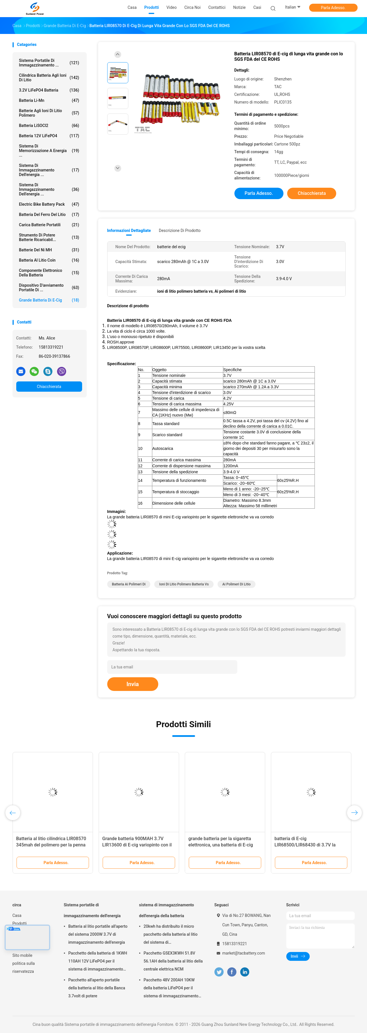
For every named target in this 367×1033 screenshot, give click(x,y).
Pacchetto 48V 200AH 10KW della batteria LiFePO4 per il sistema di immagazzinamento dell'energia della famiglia (171, 989)
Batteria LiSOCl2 (49, 125)
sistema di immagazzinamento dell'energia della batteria (166, 910)
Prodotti (20, 923)
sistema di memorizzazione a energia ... (49, 150)
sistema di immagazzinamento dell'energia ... (49, 170)
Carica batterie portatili (49, 225)
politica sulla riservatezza (24, 967)
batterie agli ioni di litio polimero (49, 113)
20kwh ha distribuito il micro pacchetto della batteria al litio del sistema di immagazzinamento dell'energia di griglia (172, 935)
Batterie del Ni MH (49, 250)
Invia (133, 684)
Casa (17, 915)
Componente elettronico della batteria (49, 272)
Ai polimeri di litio (236, 584)
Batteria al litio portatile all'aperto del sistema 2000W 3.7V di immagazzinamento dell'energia (98, 934)
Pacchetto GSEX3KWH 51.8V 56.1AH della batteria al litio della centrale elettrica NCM (173, 961)
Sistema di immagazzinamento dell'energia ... (49, 189)
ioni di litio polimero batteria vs (184, 584)
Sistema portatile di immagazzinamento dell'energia (92, 910)
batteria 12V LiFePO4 (49, 136)
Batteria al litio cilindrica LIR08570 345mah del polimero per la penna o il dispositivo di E (51, 845)
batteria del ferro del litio (49, 214)
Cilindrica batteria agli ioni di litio (49, 77)
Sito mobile (23, 955)
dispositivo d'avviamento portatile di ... (49, 287)
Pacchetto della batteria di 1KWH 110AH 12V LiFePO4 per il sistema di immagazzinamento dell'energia (97, 962)
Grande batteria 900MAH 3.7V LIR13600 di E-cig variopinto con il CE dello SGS (137, 845)
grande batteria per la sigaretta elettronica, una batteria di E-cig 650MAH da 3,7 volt (220, 845)
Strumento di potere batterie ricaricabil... (49, 237)
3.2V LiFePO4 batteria (49, 90)
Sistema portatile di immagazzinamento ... (49, 62)
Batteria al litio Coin (49, 260)
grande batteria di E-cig (49, 300)
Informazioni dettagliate (129, 230)
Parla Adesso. (333, 7)
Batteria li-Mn (49, 100)
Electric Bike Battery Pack (49, 204)
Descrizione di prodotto (180, 230)
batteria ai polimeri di (129, 584)
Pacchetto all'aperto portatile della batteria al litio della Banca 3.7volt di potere (96, 988)
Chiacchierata (49, 386)
